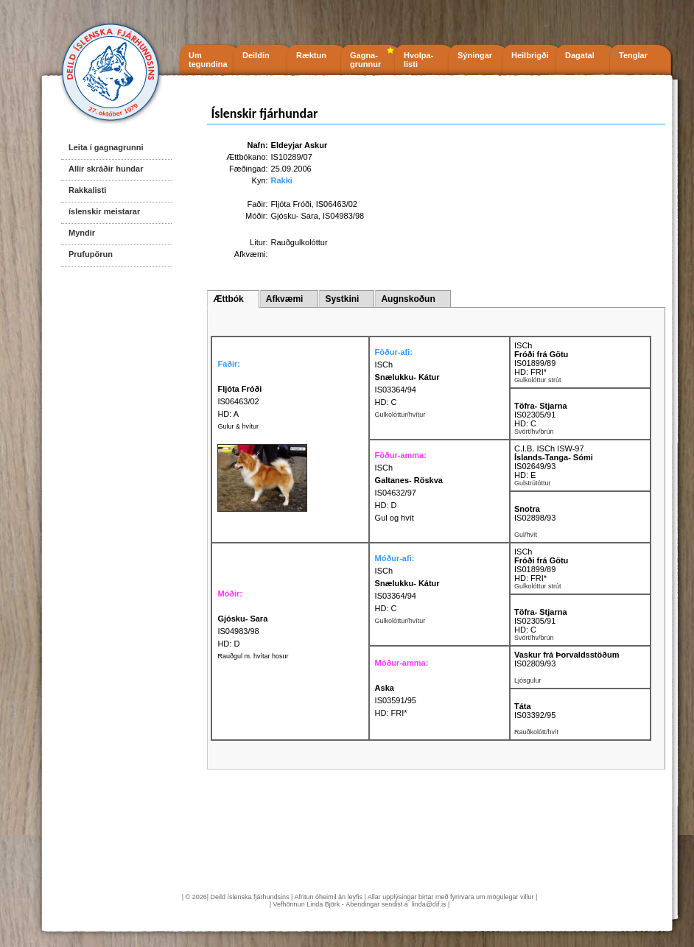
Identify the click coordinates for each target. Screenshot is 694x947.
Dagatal (580, 55)
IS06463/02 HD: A (239, 401)
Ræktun (311, 55)
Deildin (256, 55)
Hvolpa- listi (418, 59)
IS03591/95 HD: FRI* (395, 700)
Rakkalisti (87, 190)
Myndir (82, 232)
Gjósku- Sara (294, 215)
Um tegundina (208, 59)
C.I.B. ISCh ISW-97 (549, 448)
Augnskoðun (408, 299)
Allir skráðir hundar (106, 168)
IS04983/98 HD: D (242, 631)
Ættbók (228, 299)
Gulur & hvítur (238, 426)
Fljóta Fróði (291, 204)
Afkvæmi (285, 299)
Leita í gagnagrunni (106, 147)
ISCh (384, 364)
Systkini (342, 299)
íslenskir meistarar (104, 211)
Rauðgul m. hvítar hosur (252, 656)
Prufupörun (91, 254)
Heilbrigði (530, 55)
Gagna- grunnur (365, 59)
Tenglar (633, 55)
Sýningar (475, 55)
